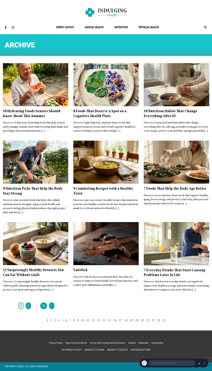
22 (147, 320)
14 (104, 320)
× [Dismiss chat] (204, 363)
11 (87, 320)
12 (93, 320)
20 (136, 320)
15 (109, 320)
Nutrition (121, 27)
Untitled (80, 270)
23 (153, 320)
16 (115, 320)
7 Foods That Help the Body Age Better (175, 189)
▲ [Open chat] (199, 363)
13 (98, 320)
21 (142, 320)
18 (125, 320)
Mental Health (94, 27)
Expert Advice (65, 27)
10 (82, 320)
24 (158, 320)
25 (163, 320)
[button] (205, 27)
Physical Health (149, 27)
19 (131, 320)
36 (43, 305)
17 (120, 320)
